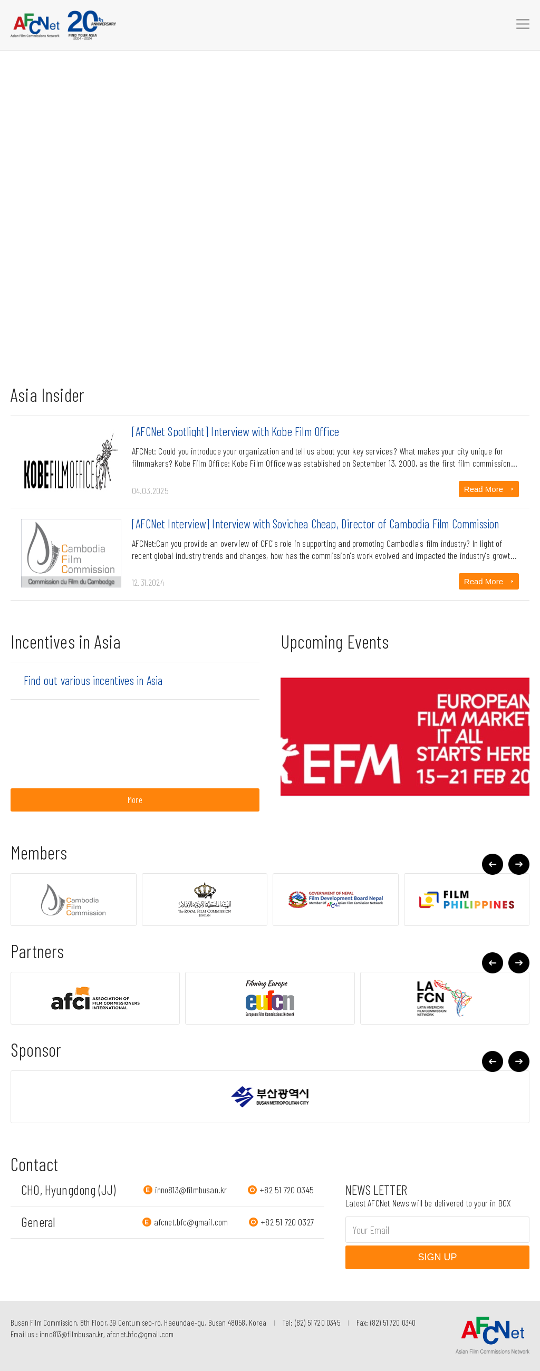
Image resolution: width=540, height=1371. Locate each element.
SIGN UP (437, 1257)
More (135, 799)
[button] (518, 864)
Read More (483, 489)
